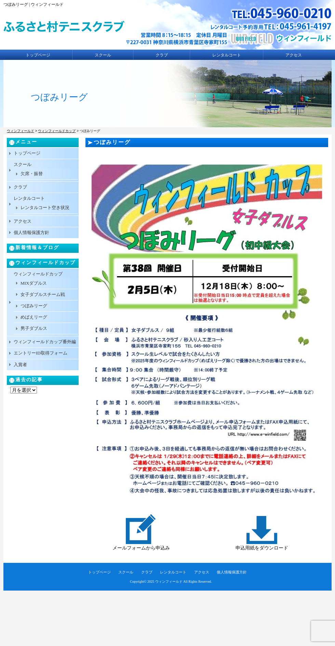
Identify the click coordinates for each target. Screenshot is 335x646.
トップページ (38, 55)
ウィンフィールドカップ (38, 273)
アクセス (293, 55)
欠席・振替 (32, 173)
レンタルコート (226, 55)
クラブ (162, 55)
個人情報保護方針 (31, 232)
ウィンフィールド (169, 581)
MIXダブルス (34, 283)
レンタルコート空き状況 (45, 207)
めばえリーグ (34, 317)
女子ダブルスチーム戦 (43, 294)
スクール (103, 55)
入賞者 (20, 364)
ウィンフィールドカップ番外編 (45, 341)
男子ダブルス (34, 328)
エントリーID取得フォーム (40, 353)
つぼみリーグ (34, 305)
